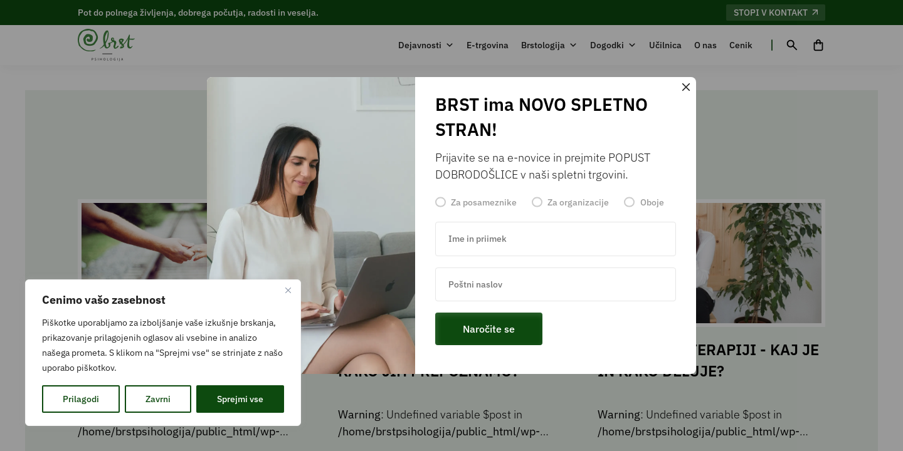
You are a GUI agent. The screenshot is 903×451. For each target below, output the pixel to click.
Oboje (652, 202)
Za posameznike (484, 202)
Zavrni (158, 399)
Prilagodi (81, 399)
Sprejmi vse (240, 399)
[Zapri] (287, 290)
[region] (163, 352)
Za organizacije (578, 202)
